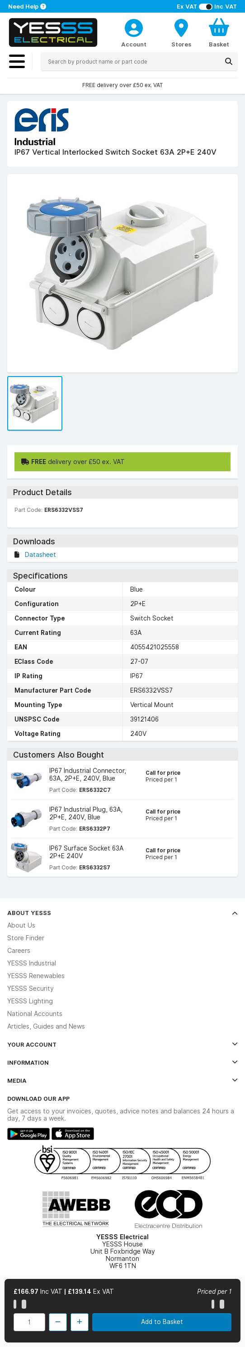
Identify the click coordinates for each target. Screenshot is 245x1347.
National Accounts (34, 1013)
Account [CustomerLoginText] (133, 44)
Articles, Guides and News (46, 1026)
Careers (18, 950)
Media (122, 1080)
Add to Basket (162, 1321)
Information (122, 1062)
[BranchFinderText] (181, 32)
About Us (21, 925)
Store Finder (25, 938)
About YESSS (122, 912)
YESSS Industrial (31, 963)
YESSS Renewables (36, 975)
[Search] (229, 61)
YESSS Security (30, 988)
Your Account (122, 1044)
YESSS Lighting (30, 1001)
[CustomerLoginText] (133, 26)
